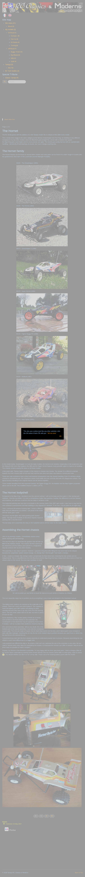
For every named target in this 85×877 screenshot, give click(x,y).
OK (60, 436)
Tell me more (51, 433)
